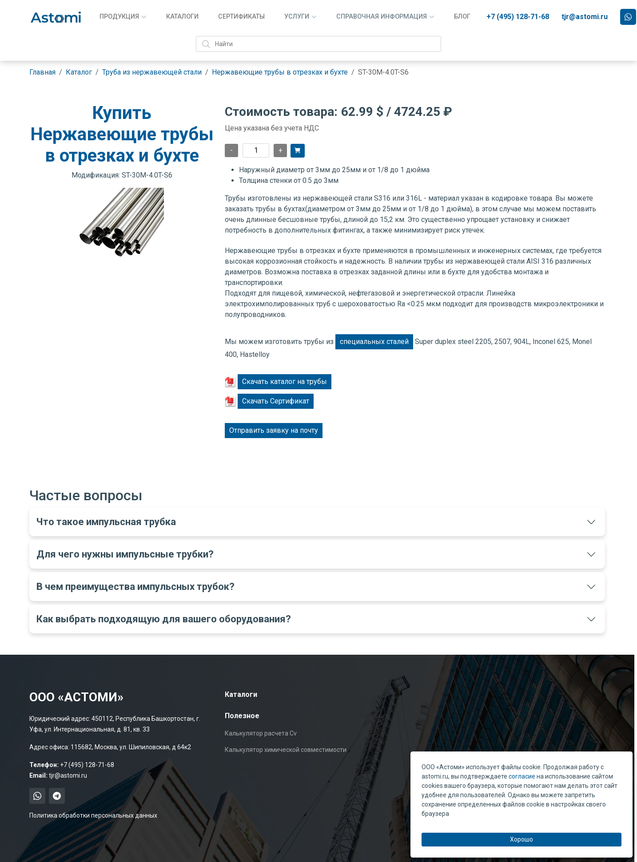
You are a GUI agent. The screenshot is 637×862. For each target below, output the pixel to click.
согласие (522, 776)
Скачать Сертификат (275, 401)
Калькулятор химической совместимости (285, 750)
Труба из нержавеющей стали (152, 72)
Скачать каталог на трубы (284, 381)
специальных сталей (374, 341)
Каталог (79, 72)
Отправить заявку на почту (273, 430)
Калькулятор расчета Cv (261, 733)
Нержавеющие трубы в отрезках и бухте (280, 72)
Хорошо (521, 839)
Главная (42, 72)
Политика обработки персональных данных (93, 815)
